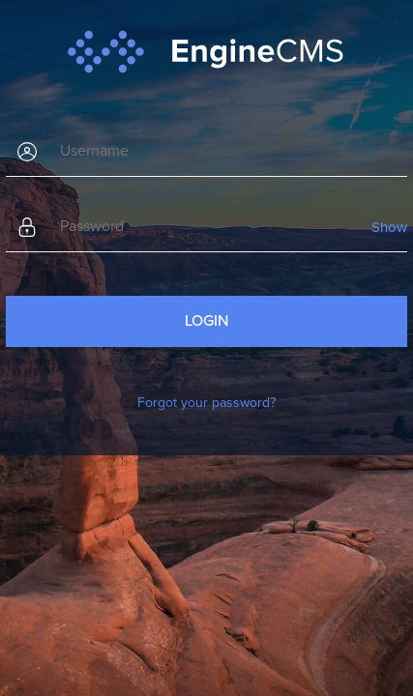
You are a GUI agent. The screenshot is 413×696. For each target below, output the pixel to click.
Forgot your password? (206, 402)
